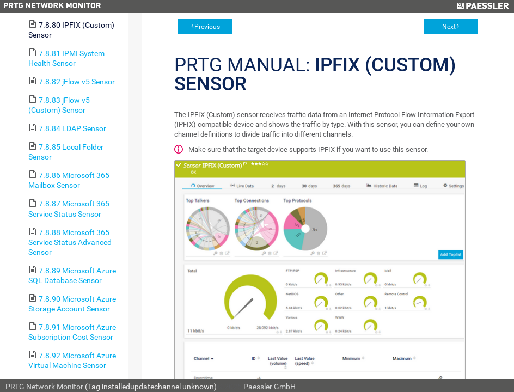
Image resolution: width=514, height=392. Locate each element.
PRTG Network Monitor (44, 386)
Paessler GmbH (269, 386)
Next (449, 26)
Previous (207, 26)
